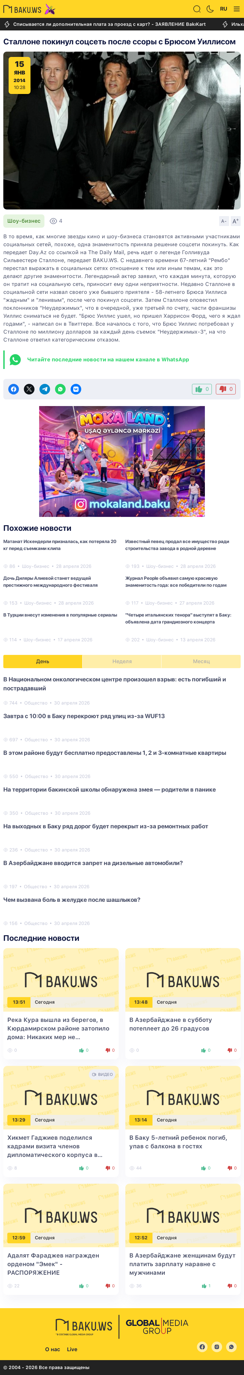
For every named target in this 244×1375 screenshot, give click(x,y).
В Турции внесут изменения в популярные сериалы (60, 615)
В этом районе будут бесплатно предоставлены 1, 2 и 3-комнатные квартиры (114, 752)
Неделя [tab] (122, 661)
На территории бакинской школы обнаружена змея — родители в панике (109, 789)
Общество (35, 703)
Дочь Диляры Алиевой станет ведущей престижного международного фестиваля (50, 581)
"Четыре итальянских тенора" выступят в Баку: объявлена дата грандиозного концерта (178, 618)
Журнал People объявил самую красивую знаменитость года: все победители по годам (175, 581)
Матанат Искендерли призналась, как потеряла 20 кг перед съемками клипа (59, 545)
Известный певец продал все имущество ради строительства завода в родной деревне (177, 545)
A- (224, 221)
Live (72, 1349)
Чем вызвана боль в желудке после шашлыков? (72, 899)
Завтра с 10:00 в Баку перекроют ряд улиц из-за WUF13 (84, 715)
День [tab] (42, 661)
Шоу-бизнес (23, 221)
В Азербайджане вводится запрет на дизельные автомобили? (93, 862)
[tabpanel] (122, 801)
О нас (52, 1349)
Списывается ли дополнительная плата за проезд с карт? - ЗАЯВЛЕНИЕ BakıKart (104, 24)
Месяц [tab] (201, 661)
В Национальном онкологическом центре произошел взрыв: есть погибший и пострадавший (114, 684)
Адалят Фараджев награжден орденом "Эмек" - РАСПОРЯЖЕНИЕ (53, 1264)
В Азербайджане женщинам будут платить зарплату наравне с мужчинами (182, 1264)
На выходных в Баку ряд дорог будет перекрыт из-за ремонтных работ (105, 826)
